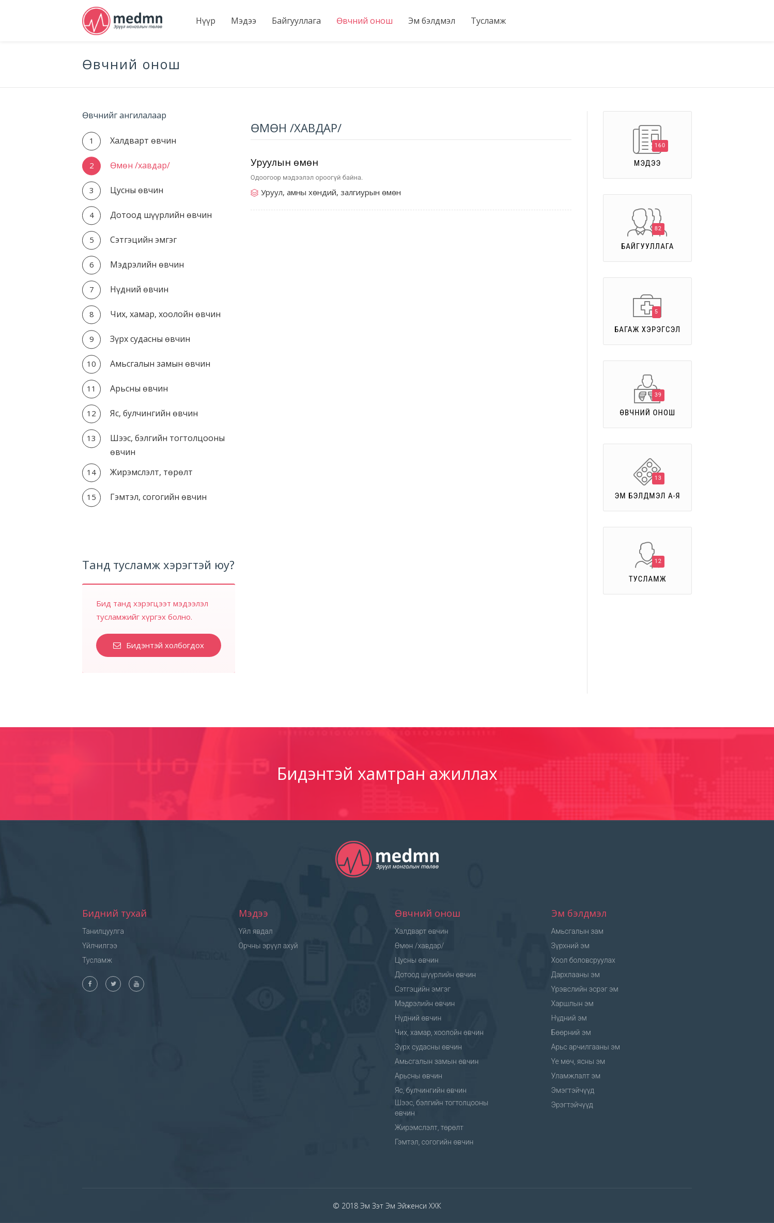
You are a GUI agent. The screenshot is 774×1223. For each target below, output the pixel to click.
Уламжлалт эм (576, 1076)
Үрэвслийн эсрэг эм (584, 989)
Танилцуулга (103, 931)
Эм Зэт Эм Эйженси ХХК (399, 1206)
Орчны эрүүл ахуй (268, 946)
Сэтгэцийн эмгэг (143, 239)
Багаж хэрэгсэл (647, 312)
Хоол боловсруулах (583, 960)
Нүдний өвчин (139, 289)
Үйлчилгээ (99, 946)
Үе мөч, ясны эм (578, 1061)
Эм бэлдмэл (431, 20)
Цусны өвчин (136, 190)
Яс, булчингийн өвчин (154, 413)
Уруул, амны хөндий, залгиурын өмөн (331, 192)
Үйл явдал (256, 931)
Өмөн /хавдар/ (140, 165)
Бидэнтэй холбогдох (158, 645)
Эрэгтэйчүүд (572, 1105)
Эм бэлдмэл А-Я (647, 479)
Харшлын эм (572, 1003)
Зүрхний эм (570, 946)
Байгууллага (296, 20)
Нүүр (205, 20)
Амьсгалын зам (577, 931)
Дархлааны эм (575, 974)
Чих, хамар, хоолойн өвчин (165, 314)
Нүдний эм (569, 1018)
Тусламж (488, 20)
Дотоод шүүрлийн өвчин (161, 215)
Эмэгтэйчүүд (573, 1090)
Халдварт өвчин (143, 140)
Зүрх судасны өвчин (150, 338)
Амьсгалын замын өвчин (160, 363)
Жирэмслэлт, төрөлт (151, 472)
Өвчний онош (364, 20)
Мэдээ (243, 20)
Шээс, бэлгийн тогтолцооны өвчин (441, 1108)
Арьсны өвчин (139, 388)
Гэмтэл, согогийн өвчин (158, 497)
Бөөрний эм (571, 1032)
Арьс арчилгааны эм (586, 1047)
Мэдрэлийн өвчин (147, 264)
